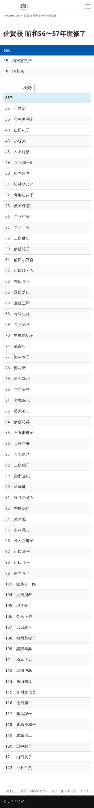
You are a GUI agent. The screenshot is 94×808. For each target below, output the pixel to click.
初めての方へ (39, 791)
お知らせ (11, 791)
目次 (54, 791)
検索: (56, 87)
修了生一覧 (68, 791)
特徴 (24, 791)
